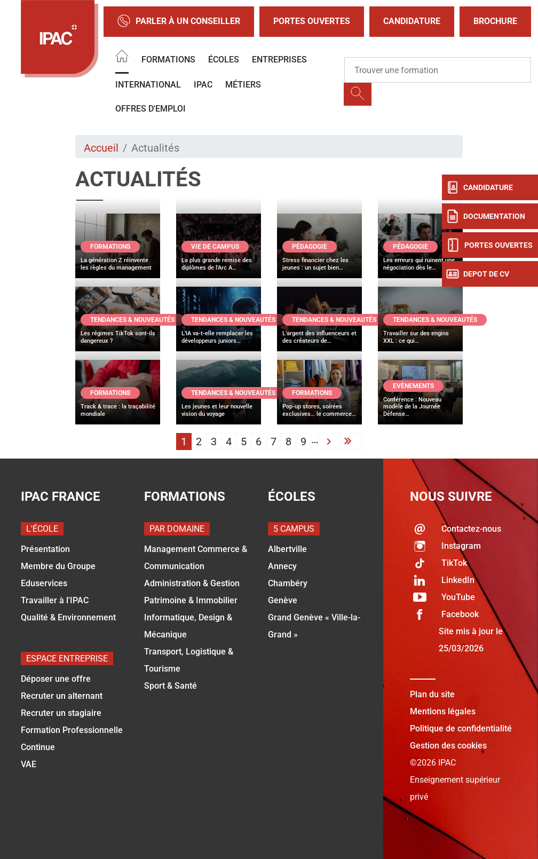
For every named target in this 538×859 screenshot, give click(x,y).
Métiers (243, 85)
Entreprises (279, 59)
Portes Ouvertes (311, 21)
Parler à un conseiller (178, 21)
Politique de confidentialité (461, 728)
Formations (168, 59)
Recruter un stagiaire (61, 713)
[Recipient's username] (437, 70)
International (148, 85)
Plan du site (432, 694)
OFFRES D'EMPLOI (150, 109)
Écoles (223, 59)
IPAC (203, 85)
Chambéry (287, 583)
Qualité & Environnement (68, 617)
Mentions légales (443, 711)
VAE (28, 764)
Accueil (101, 147)
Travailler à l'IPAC (55, 600)
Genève (282, 600)
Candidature (411, 21)
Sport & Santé (170, 686)
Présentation (45, 549)
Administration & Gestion (192, 583)
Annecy (282, 566)
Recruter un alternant (61, 696)
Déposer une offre (56, 679)
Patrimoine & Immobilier (191, 600)
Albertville (287, 549)
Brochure (495, 21)
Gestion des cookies (448, 745)
